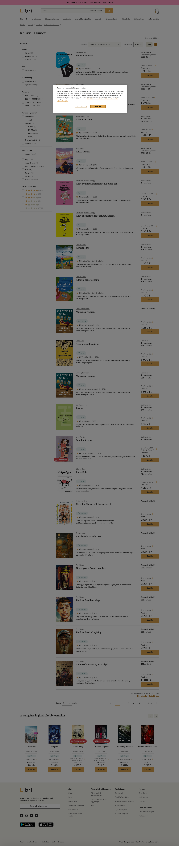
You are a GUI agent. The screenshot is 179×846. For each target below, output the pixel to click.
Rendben (98, 106)
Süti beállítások (81, 107)
